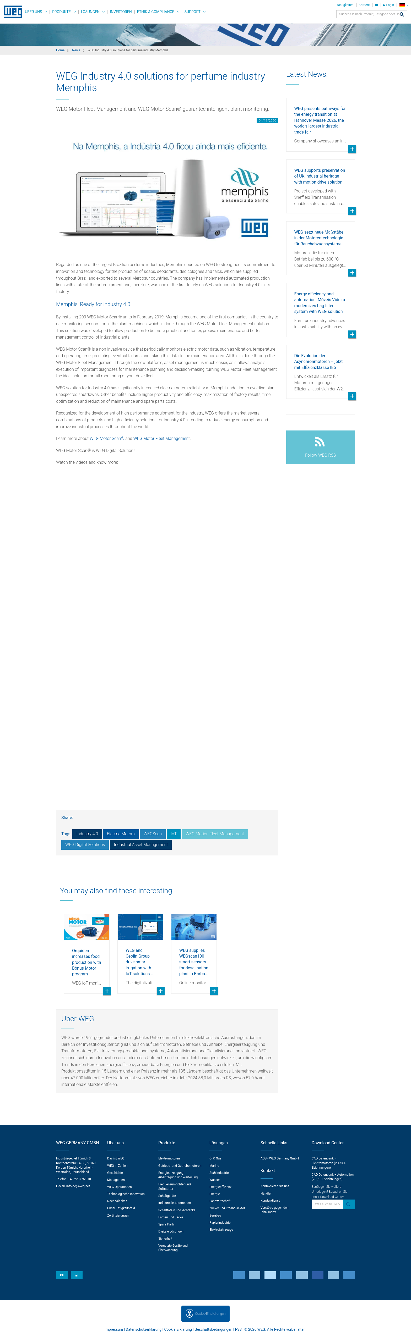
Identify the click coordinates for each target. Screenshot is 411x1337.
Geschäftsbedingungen (213, 1329)
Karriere (364, 5)
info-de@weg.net (78, 1186)
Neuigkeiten (345, 5)
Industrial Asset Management (141, 844)
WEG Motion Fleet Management (215, 833)
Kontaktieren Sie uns (275, 1186)
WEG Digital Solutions (85, 844)
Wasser (214, 1180)
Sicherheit (165, 1238)
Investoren (121, 12)
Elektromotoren (169, 1158)
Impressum (114, 1329)
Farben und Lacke (170, 1217)
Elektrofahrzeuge (221, 1229)
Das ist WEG (115, 1158)
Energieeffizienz (220, 1187)
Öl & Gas (215, 1158)
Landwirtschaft (219, 1201)
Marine (214, 1166)
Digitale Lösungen (170, 1231)
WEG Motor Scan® (107, 438)
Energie (214, 1194)
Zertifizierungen (118, 1215)
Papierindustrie (220, 1222)
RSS (238, 1329)
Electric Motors (121, 833)
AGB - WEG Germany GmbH (280, 1158)
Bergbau (215, 1215)
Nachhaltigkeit (117, 1201)
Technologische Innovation (126, 1194)
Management (116, 1180)
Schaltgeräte (167, 1196)
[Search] (402, 14)
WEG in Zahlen (117, 1166)
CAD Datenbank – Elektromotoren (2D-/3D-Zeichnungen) (329, 1163)
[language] (404, 5)
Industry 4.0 (87, 833)
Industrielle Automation (174, 1203)
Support (193, 12)
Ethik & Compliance (155, 12)
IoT (174, 833)
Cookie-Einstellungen (210, 1314)
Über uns (33, 12)
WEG (11, 12)
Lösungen (90, 12)
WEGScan (153, 833)
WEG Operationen (119, 1187)
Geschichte (115, 1173)
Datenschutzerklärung (143, 1329)
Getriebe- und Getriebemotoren (179, 1166)
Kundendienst (270, 1200)
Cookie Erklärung (178, 1329)
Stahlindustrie (219, 1173)
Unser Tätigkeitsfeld (121, 1208)
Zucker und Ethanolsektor (227, 1208)
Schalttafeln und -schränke (176, 1210)
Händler (266, 1193)
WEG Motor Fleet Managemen (160, 438)
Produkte (61, 12)
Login (388, 5)
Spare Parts (166, 1224)
